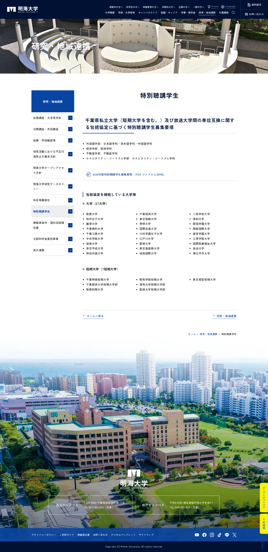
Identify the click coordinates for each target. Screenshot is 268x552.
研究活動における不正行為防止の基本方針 (48, 153)
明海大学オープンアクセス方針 (48, 170)
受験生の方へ (116, 7)
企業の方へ (184, 7)
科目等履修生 (41, 200)
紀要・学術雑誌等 (44, 140)
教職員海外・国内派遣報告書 (48, 225)
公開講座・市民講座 (45, 129)
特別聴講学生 (41, 211)
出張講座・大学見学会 (47, 118)
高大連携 (38, 250)
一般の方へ (198, 7)
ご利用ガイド (66, 534)
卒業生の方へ (168, 7)
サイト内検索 (233, 12)
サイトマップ (146, 534)
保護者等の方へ (150, 7)
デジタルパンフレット (123, 534)
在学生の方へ (132, 7)
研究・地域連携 (53, 101)
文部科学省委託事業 (45, 239)
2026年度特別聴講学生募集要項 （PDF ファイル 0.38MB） (129, 174)
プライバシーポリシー (43, 534)
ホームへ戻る (95, 316)
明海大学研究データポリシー (48, 186)
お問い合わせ (100, 534)
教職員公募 (83, 534)
